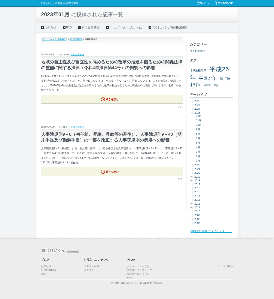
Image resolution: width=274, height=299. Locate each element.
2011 (197, 207)
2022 (197, 165)
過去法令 (89, 270)
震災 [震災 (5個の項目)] (216, 85)
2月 (198, 156)
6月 (198, 142)
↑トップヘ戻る (224, 266)
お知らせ (50, 27)
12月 (198, 115)
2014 (197, 195)
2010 (197, 211)
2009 (197, 215)
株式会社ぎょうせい (138, 273)
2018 (197, 180)
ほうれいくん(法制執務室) (169, 27)
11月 (198, 120)
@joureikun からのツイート (211, 231)
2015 (197, 192)
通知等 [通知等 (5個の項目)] (207, 85)
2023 (197, 112)
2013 (197, 199)
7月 (198, 138)
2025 (197, 104)
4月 (198, 147)
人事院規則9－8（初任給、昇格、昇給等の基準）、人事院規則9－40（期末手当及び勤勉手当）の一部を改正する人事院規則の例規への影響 (111, 137)
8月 (198, 133)
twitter (130, 277)
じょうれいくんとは (138, 266)
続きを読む (112, 99)
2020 (197, 172)
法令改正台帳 (91, 266)
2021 (197, 168)
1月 (198, 160)
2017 (197, 184)
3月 (198, 151)
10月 (198, 124)
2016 (197, 188)
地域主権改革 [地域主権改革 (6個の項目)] (198, 70)
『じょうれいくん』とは (125, 27)
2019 (197, 176)
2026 (197, 101)
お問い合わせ (226, 2)
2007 (197, 222)
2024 (197, 108)
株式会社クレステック (139, 270)
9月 (198, 129)
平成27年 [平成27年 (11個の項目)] (207, 78)
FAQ (69, 27)
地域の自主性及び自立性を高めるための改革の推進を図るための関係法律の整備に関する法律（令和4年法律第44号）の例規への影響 (111, 65)
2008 (197, 219)
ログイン (205, 2)
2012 (197, 203)
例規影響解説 (91, 27)
